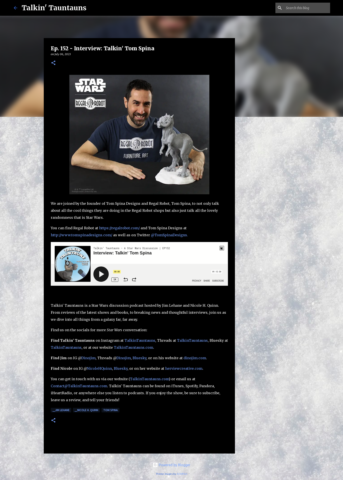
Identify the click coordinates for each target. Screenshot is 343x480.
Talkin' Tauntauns (54, 8)
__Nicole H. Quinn (86, 410)
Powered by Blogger (171, 465)
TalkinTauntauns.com (133, 347)
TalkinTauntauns (139, 340)
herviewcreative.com (183, 368)
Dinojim (88, 358)
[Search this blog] (307, 8)
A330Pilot (182, 474)
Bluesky (139, 358)
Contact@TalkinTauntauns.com (79, 386)
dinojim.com (195, 358)
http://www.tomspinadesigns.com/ (81, 235)
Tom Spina (110, 410)
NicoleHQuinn (99, 368)
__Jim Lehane (61, 410)
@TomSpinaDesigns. (169, 235)
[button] (53, 63)
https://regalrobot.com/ (120, 228)
